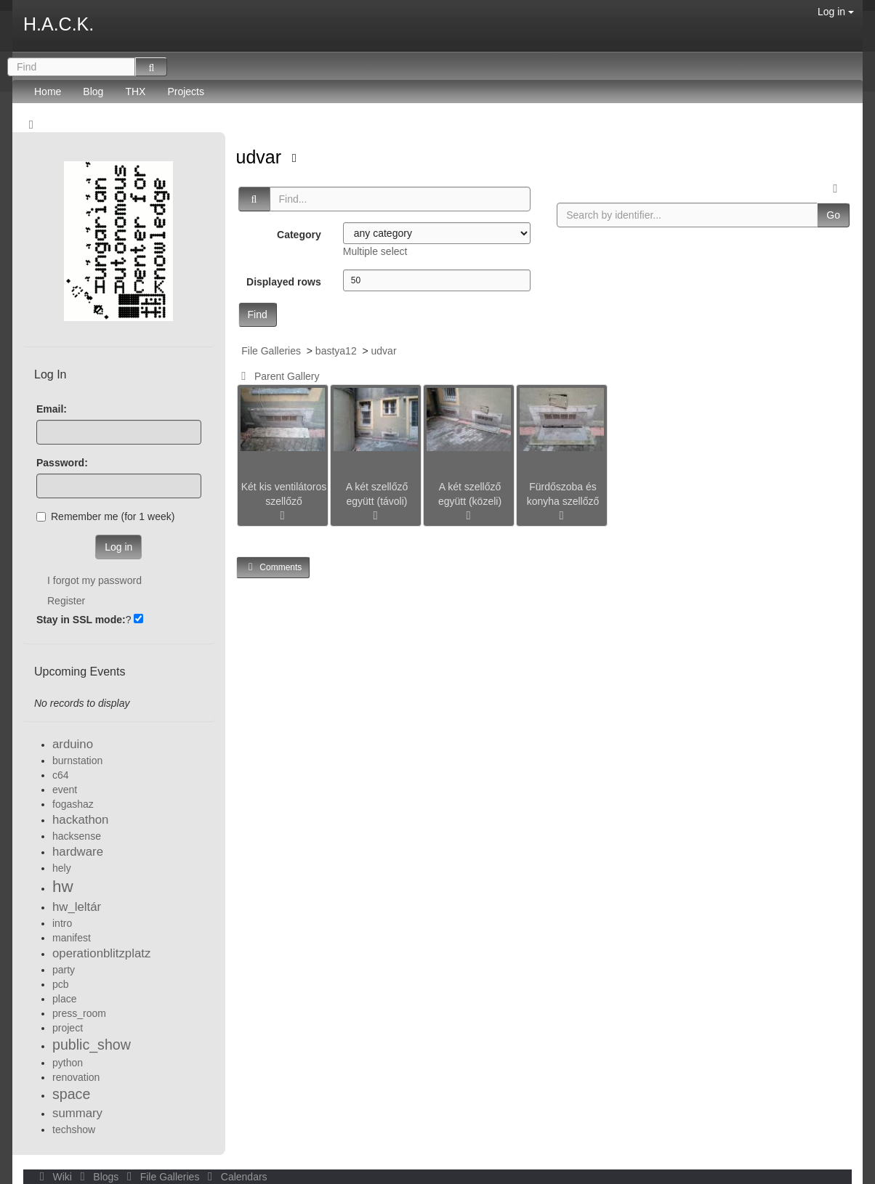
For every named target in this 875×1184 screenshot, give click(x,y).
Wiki (54, 1177)
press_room (79, 1013)
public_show (91, 1045)
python (67, 1063)
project (67, 1028)
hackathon (80, 820)
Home (47, 91)
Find (257, 314)
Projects (185, 91)
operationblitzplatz (101, 953)
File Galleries (271, 351)
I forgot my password (94, 580)
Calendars (234, 1177)
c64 (60, 775)
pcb (60, 984)
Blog (93, 91)
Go (833, 215)
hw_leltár (76, 907)
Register (66, 601)
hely (61, 868)
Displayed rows (283, 282)
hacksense (76, 836)
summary (77, 1113)
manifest (71, 938)
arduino (72, 744)
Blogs (98, 1177)
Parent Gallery (278, 376)
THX (135, 91)
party (63, 970)
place (64, 999)
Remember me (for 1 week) (105, 516)
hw (62, 886)
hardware (77, 852)
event (64, 789)
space (71, 1094)
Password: (62, 463)
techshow (73, 1129)
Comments (273, 566)
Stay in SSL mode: (81, 619)
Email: (51, 409)
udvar (261, 157)
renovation (76, 1077)
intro (62, 923)
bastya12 (336, 351)
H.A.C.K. (58, 24)
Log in (836, 11)
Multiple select (375, 251)
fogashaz (73, 804)
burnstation (77, 760)
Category (299, 234)
